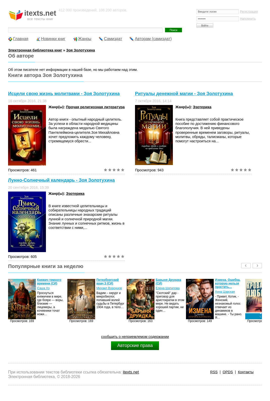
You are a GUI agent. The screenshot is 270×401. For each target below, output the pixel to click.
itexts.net (131, 372)
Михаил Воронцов (109, 288)
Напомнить (248, 18)
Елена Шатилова (168, 288)
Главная (20, 39)
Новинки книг (53, 39)
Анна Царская (225, 291)
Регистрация (249, 11)
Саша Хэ (43, 288)
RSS (214, 372)
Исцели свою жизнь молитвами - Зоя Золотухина (64, 93)
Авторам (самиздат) (153, 39)
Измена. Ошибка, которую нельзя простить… (227, 283)
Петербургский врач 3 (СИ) (107, 281)
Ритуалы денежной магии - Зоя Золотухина (184, 93)
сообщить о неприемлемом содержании (135, 337)
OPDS (228, 372)
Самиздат (113, 39)
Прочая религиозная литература (95, 107)
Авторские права (135, 345)
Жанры (84, 39)
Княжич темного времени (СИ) (49, 281)
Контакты (246, 372)
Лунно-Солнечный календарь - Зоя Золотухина (61, 180)
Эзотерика (202, 107)
